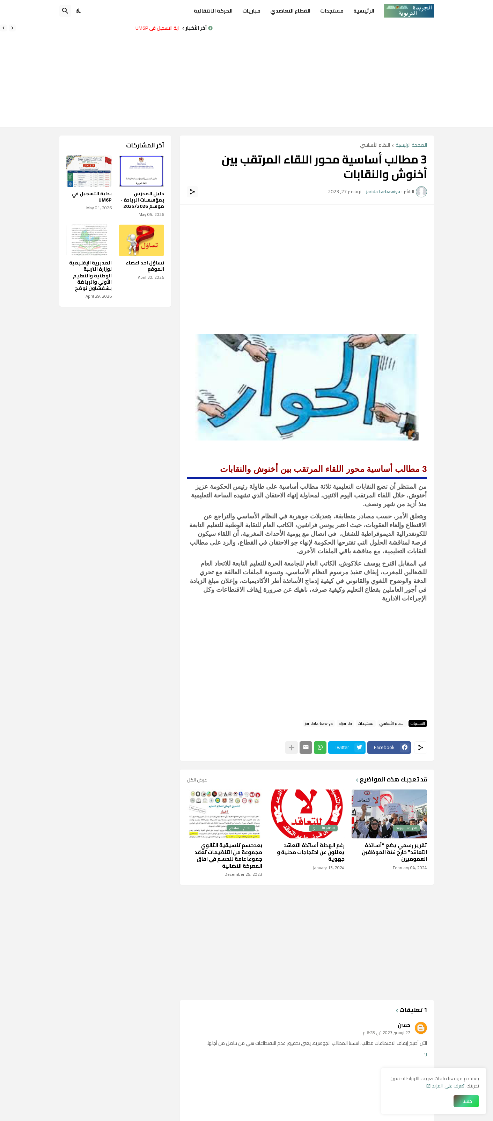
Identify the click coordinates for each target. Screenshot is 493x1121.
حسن (404, 1025)
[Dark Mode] (79, 11)
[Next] (3, 27)
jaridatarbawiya (319, 723)
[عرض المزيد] (291, 747)
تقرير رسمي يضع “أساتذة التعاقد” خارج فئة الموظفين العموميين (394, 852)
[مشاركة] (192, 191)
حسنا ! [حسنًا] (466, 1101)
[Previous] (12, 27)
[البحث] (65, 11)
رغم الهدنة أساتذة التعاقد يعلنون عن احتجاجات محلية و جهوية (311, 852)
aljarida (345, 723)
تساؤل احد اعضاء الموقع (145, 266)
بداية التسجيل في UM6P (155, 28)
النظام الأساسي (375, 145)
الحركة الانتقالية (213, 11)
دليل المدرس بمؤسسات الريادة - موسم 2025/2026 (142, 200)
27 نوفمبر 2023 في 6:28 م (386, 1032)
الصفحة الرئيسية (411, 145)
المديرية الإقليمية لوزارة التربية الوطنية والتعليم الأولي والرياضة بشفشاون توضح (90, 275)
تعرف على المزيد (448, 1085)
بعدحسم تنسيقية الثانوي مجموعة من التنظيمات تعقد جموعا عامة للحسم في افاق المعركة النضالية (228, 855)
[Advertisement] (353, 74)
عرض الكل (197, 779)
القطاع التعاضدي (290, 11)
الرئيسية (363, 11)
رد (425, 1053)
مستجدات (332, 11)
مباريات (251, 11)
